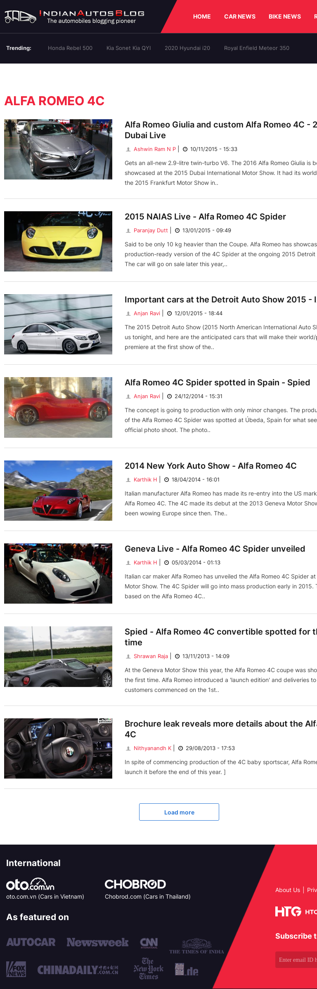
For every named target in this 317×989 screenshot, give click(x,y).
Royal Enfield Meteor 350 (256, 48)
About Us (287, 889)
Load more (179, 812)
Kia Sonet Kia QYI (128, 48)
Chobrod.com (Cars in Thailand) (148, 896)
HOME (202, 16)
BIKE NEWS (285, 16)
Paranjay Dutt (146, 230)
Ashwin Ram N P (150, 149)
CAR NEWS (239, 16)
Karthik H (141, 479)
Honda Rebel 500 (70, 48)
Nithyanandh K (148, 748)
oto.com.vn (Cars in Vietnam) (45, 896)
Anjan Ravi (142, 313)
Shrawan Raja (146, 656)
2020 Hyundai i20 (187, 48)
